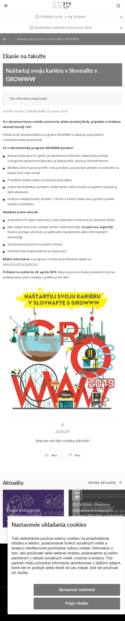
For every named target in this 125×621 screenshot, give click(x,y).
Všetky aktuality (102, 482)
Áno (51, 455)
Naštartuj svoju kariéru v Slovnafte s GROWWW (51, 74)
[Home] (4, 39)
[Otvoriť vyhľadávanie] (118, 5)
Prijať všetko (76, 603)
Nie (74, 455)
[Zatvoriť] (6, 5)
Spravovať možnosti (77, 590)
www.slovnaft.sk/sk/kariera (20, 264)
